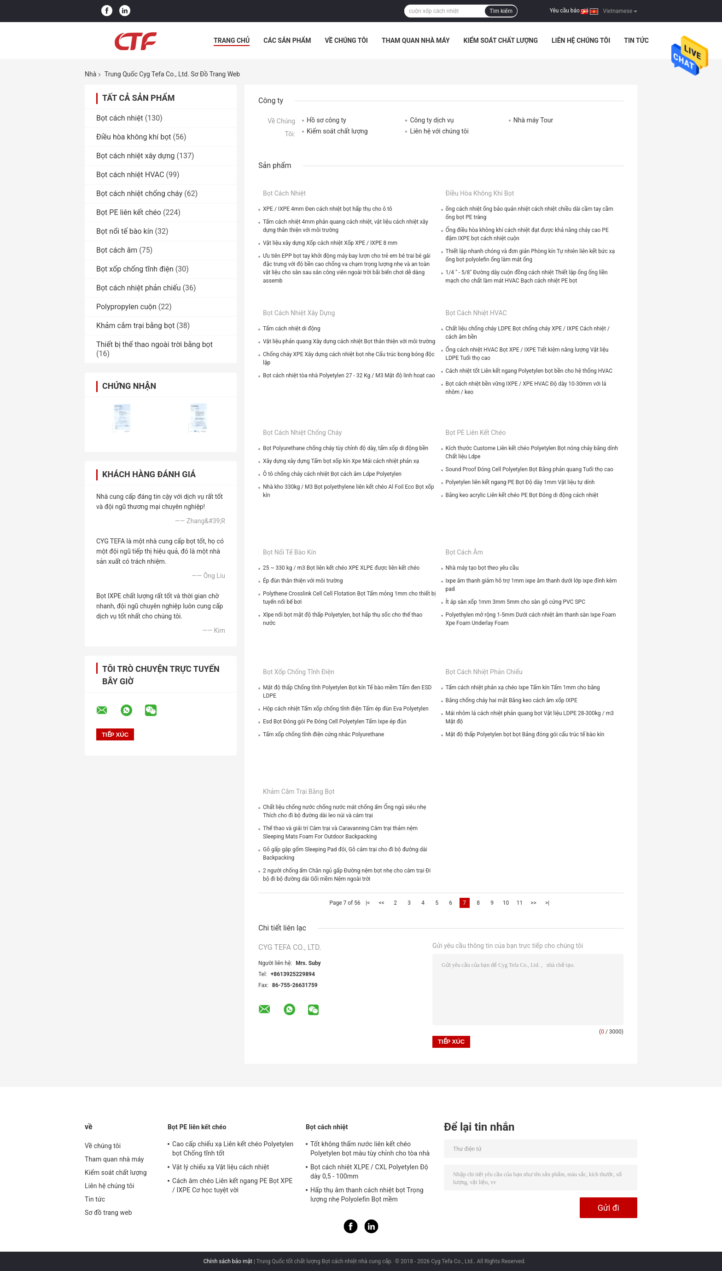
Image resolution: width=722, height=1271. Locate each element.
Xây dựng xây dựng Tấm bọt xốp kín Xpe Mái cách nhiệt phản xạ (341, 461)
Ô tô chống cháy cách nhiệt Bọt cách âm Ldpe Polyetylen (332, 474)
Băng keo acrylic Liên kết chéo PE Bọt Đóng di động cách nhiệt (522, 495)
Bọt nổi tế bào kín (124, 231)
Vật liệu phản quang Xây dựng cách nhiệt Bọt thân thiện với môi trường (349, 341)
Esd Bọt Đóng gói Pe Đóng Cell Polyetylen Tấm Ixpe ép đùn (335, 721)
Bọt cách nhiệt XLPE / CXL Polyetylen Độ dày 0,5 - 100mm (369, 1171)
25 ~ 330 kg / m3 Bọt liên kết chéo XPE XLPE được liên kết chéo (341, 568)
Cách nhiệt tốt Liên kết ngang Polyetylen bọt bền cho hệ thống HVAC (529, 371)
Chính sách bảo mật (228, 1261)
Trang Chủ (232, 40)
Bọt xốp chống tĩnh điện (135, 269)
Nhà (90, 74)
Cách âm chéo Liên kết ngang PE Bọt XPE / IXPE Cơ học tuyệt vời (232, 1185)
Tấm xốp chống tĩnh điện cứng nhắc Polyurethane (323, 734)
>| (547, 903)
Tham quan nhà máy (416, 40)
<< (381, 903)
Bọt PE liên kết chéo (128, 212)
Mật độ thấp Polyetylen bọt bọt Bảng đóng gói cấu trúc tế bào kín (525, 734)
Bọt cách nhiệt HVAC (130, 174)
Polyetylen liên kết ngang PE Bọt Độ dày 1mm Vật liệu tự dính (520, 482)
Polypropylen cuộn (126, 306)
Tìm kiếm (500, 11)
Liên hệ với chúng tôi (439, 131)
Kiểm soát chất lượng (501, 40)
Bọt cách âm (116, 250)
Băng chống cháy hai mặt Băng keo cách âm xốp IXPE (511, 700)
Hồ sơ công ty (326, 120)
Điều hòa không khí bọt (133, 137)
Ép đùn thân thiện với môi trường (303, 581)
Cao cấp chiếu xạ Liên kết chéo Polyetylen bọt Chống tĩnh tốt (232, 1148)
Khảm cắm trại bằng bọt (135, 325)
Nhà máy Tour (533, 120)
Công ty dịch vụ (432, 120)
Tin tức (636, 40)
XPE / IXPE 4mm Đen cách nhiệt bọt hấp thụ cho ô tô (327, 209)
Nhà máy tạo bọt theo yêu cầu (482, 568)
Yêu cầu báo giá (569, 10)
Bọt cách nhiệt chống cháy (139, 193)
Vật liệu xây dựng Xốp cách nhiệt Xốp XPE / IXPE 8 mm (330, 243)
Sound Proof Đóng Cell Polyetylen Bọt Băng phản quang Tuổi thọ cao (529, 469)
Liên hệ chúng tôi (581, 40)
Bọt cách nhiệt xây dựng (135, 155)
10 (506, 903)
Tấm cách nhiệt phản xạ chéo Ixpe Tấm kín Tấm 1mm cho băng (523, 687)
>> (533, 903)
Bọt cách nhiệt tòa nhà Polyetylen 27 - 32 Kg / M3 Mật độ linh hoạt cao (349, 375)
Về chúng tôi (346, 40)
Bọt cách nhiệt (119, 118)
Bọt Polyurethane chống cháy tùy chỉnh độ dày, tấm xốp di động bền (345, 448)
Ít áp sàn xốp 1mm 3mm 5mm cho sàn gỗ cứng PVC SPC (516, 602)
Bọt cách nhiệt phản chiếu (138, 287)
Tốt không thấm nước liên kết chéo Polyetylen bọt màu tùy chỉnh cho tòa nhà (370, 1148)
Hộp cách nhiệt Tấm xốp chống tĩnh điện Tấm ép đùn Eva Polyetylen (346, 708)
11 (520, 903)
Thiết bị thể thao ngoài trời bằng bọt (154, 344)
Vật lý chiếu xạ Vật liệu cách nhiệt (220, 1167)
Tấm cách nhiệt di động (291, 328)
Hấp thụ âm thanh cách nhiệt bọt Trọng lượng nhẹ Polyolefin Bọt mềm (367, 1194)
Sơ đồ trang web (108, 1212)
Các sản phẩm (287, 40)
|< (368, 903)
